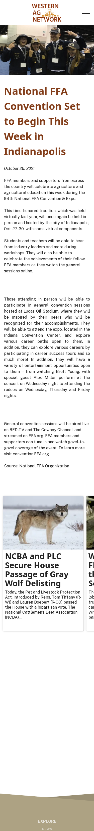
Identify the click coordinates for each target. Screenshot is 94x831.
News (47, 829)
